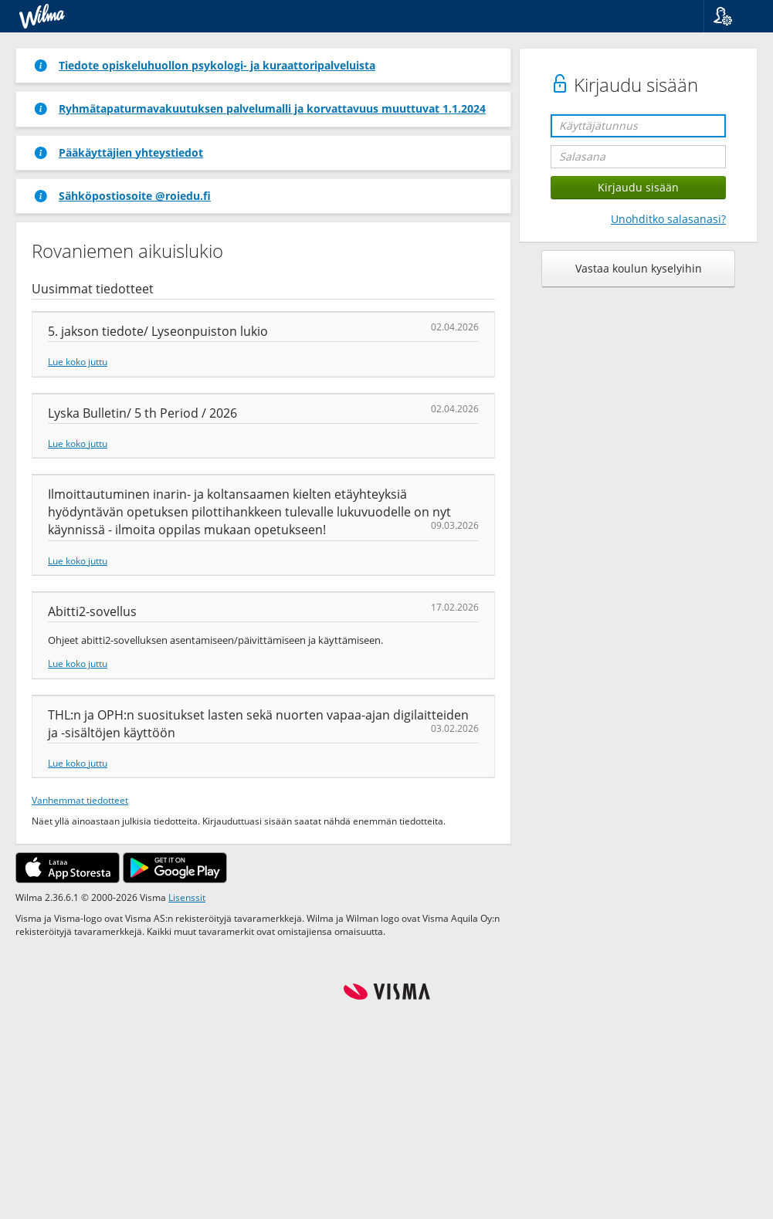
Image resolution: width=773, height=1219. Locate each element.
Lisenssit (186, 897)
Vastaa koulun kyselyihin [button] (638, 268)
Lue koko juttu (77, 361)
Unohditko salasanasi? (668, 219)
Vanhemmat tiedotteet (80, 800)
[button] (732, 16)
